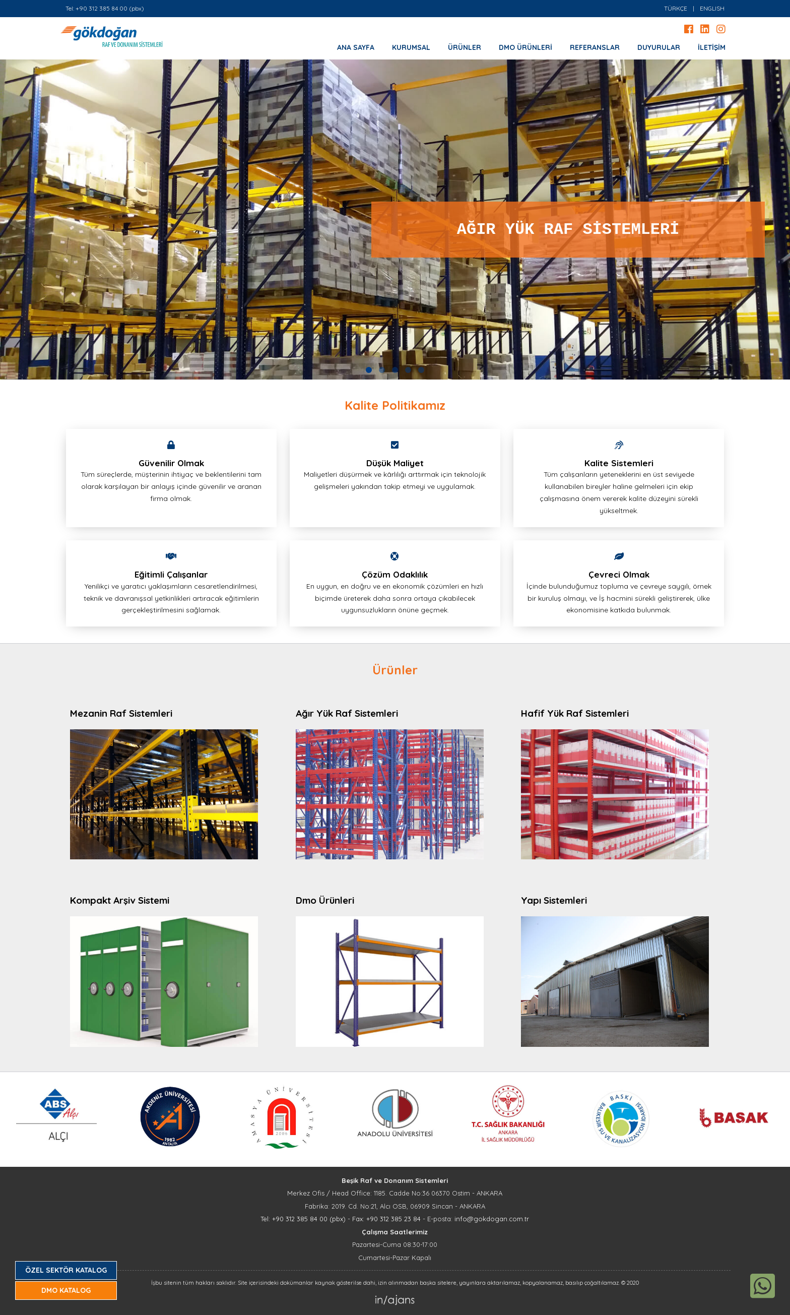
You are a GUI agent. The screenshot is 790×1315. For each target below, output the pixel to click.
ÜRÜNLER (464, 47)
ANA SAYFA (355, 47)
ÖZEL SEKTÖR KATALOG (66, 1270)
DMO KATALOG (66, 1290)
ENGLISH (712, 8)
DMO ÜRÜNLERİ (525, 47)
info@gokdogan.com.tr (491, 1219)
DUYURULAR (658, 47)
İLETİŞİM (712, 47)
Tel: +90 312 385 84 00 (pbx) (104, 8)
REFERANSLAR (595, 47)
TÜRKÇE (675, 8)
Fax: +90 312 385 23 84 (386, 1219)
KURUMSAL (411, 47)
